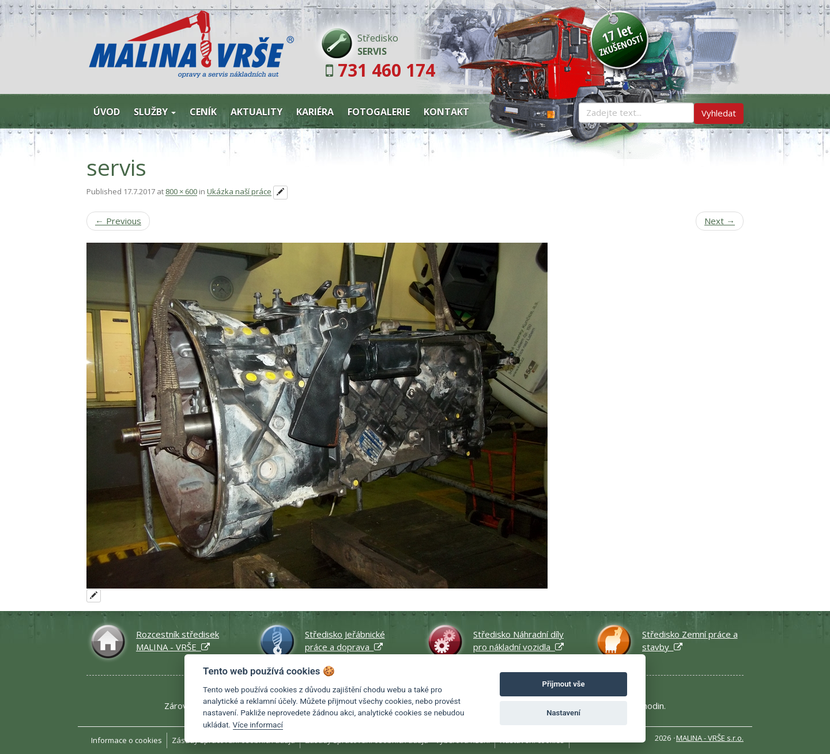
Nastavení (563, 712)
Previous (118, 221)
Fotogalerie (379, 111)
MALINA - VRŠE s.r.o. (710, 738)
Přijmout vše (563, 684)
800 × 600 (181, 192)
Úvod (106, 111)
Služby (155, 111)
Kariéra (315, 111)
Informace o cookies (126, 740)
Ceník (203, 111)
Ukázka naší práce (239, 192)
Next (719, 221)
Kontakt (446, 111)
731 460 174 (386, 70)
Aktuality (256, 111)
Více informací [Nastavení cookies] (258, 724)
